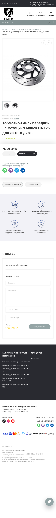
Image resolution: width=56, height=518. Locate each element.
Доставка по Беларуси (13, 184)
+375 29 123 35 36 (8, 3)
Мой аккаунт (54, 22)
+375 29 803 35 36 (44, 421)
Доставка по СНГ (33, 184)
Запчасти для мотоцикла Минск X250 (15, 365)
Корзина (51, 14)
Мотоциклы (35, 359)
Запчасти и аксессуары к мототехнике (16, 362)
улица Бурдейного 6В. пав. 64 (41, 5)
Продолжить (39, 326)
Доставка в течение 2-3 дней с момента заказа (14, 207)
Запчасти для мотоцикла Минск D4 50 (16, 375)
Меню (5, 22)
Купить (27, 154)
